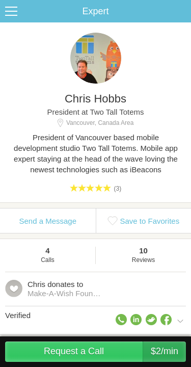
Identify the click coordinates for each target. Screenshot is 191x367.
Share (181, 11)
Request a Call (115, 352)
